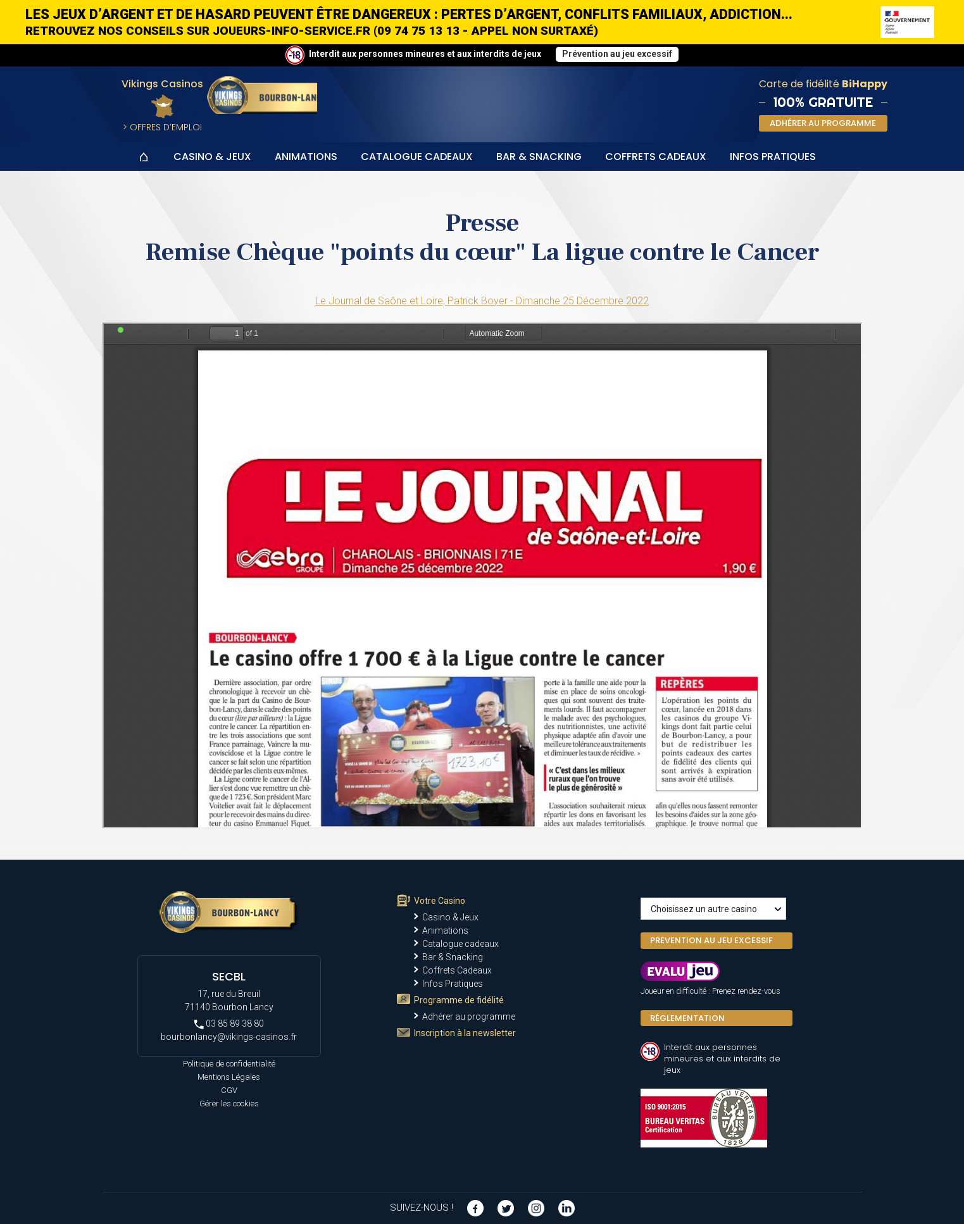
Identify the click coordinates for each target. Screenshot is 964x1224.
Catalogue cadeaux (417, 156)
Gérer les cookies (229, 1103)
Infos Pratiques (773, 156)
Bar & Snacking (539, 156)
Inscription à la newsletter (465, 1033)
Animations (306, 156)
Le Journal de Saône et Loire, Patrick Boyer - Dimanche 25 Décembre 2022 (482, 301)
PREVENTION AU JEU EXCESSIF (711, 940)
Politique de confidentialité (229, 1063)
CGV (229, 1090)
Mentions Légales (228, 1077)
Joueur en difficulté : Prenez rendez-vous (710, 991)
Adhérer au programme (468, 1016)
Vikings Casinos (162, 84)
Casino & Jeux (212, 156)
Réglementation (687, 1018)
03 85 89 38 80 (229, 1023)
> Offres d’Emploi (162, 127)
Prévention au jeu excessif (617, 54)
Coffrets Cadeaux (655, 156)
